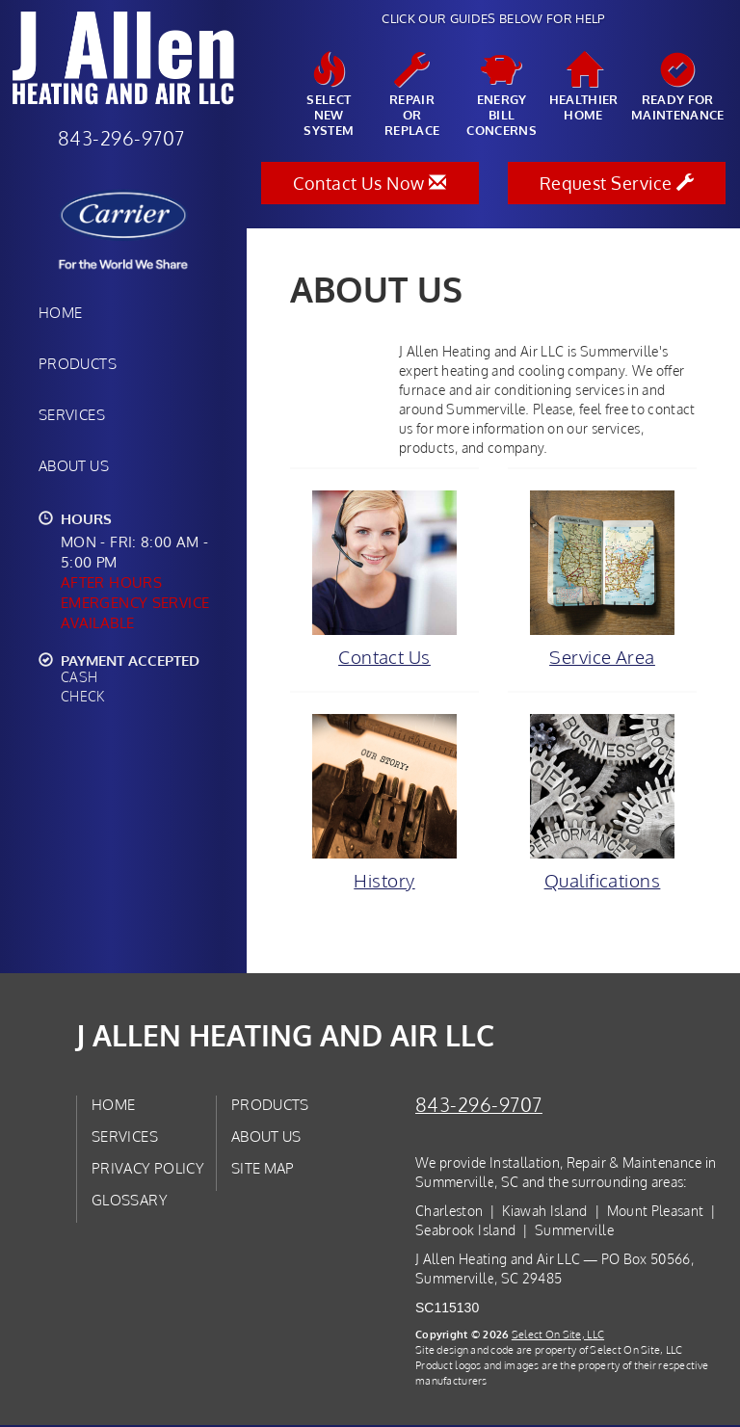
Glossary (130, 1201)
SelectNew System (329, 95)
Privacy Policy (148, 1169)
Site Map (263, 1169)
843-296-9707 (478, 1107)
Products (78, 363)
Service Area (602, 579)
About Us (74, 465)
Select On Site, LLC (558, 1336)
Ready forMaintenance (678, 87)
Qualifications (602, 803)
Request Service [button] (617, 183)
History (384, 803)
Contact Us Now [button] (369, 183)
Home (60, 312)
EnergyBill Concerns (501, 95)
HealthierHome (584, 87)
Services (72, 414)
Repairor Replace (411, 95)
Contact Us (384, 579)
